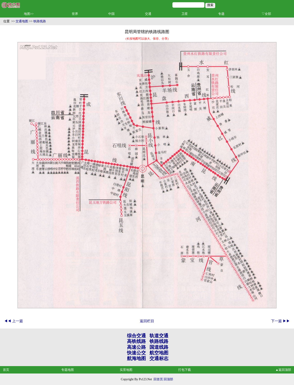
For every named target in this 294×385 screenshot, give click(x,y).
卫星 (184, 14)
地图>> (29, 14)
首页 (6, 369)
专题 (221, 14)
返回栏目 (147, 321)
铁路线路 (39, 21)
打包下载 (184, 369)
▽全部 (266, 14)
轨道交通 (158, 335)
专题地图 (67, 369)
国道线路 (158, 347)
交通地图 (22, 21)
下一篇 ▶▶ (280, 321)
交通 (148, 14)
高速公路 (136, 347)
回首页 (158, 379)
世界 (75, 14)
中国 (111, 14)
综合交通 (136, 335)
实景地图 (126, 369)
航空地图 (158, 353)
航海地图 (136, 358)
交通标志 (158, 358)
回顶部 (168, 379)
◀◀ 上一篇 (13, 321)
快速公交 (136, 353)
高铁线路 (136, 341)
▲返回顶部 (283, 369)
